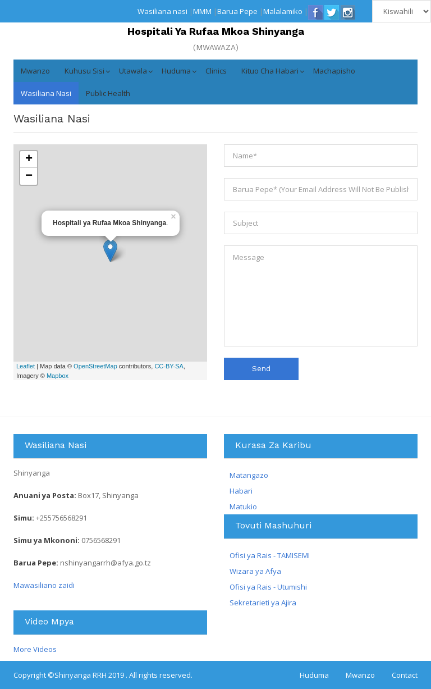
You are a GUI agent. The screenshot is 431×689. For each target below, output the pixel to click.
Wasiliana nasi (162, 11)
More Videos (35, 649)
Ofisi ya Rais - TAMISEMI (270, 555)
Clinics (216, 71)
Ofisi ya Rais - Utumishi (268, 587)
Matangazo (249, 475)
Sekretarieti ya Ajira (263, 602)
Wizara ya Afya (255, 571)
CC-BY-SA (169, 366)
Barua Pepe (237, 11)
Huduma (176, 71)
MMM (202, 11)
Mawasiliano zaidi (44, 585)
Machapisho (334, 71)
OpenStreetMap (95, 366)
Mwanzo (35, 71)
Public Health (108, 93)
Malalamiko (282, 11)
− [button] (29, 176)
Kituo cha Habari (270, 71)
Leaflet (25, 366)
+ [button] (29, 159)
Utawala (133, 71)
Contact (405, 675)
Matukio (243, 506)
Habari (241, 491)
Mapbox (57, 375)
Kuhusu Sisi (84, 71)
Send (261, 368)
